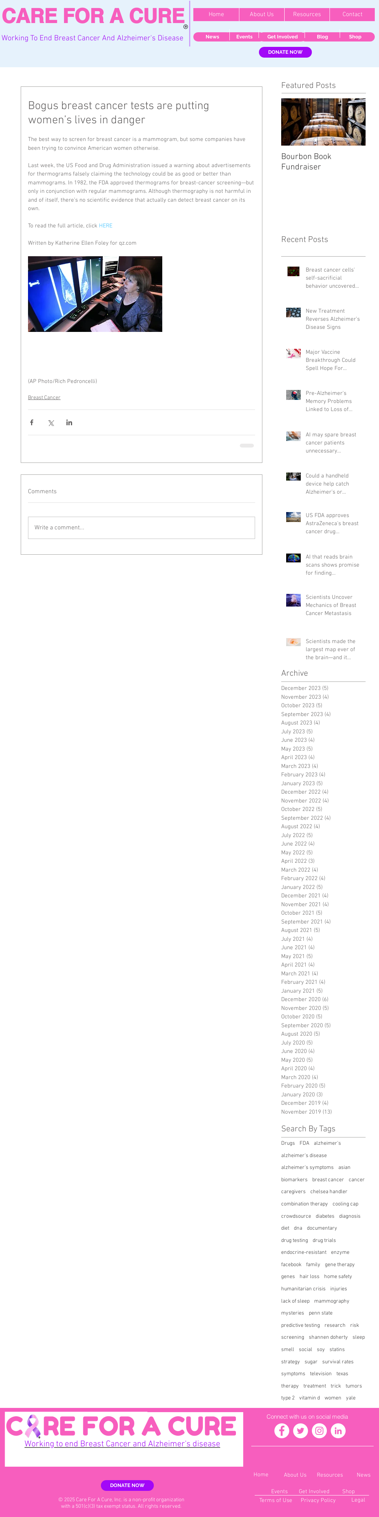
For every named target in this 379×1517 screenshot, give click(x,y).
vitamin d (309, 1398)
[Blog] (322, 36)
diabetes (325, 1216)
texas (342, 1374)
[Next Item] (353, 122)
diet (285, 1228)
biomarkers (294, 1180)
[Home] (261, 1475)
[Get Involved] (282, 36)
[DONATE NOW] (285, 52)
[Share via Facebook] (31, 422)
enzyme (340, 1252)
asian (344, 1167)
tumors (354, 1386)
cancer (357, 1180)
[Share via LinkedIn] (69, 422)
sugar (311, 1362)
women (333, 1398)
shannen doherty (328, 1337)
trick (336, 1386)
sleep (359, 1337)
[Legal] (358, 1500)
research (335, 1325)
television (321, 1374)
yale (351, 1398)
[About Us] (295, 1475)
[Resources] (330, 1475)
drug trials (324, 1240)
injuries (338, 1289)
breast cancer (328, 1180)
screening (292, 1337)
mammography (331, 1301)
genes (288, 1276)
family (313, 1265)
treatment (314, 1386)
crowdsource (296, 1216)
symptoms (293, 1374)
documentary (322, 1228)
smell (287, 1349)
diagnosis (350, 1216)
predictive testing (300, 1325)
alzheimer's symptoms (307, 1167)
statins (337, 1349)
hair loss (310, 1276)
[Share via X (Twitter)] (50, 422)
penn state (321, 1313)
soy (321, 1349)
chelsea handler (329, 1192)
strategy (290, 1362)
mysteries (292, 1313)
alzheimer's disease (304, 1155)
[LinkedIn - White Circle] (338, 1430)
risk (354, 1325)
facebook (291, 1265)
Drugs (288, 1143)
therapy (290, 1386)
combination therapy (304, 1204)
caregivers (293, 1192)
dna (298, 1228)
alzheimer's (327, 1143)
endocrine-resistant (303, 1252)
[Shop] (355, 36)
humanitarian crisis (303, 1289)
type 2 (288, 1398)
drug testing (294, 1240)
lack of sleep (295, 1301)
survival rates (338, 1362)
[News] (212, 36)
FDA (304, 1143)
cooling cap (345, 1204)
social (305, 1349)
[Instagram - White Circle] (319, 1430)
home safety (338, 1276)
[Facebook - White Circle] (281, 1430)
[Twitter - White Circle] (300, 1430)
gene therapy (340, 1265)
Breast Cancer (44, 398)
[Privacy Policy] (318, 1500)
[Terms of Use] (276, 1500)
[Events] (244, 36)
